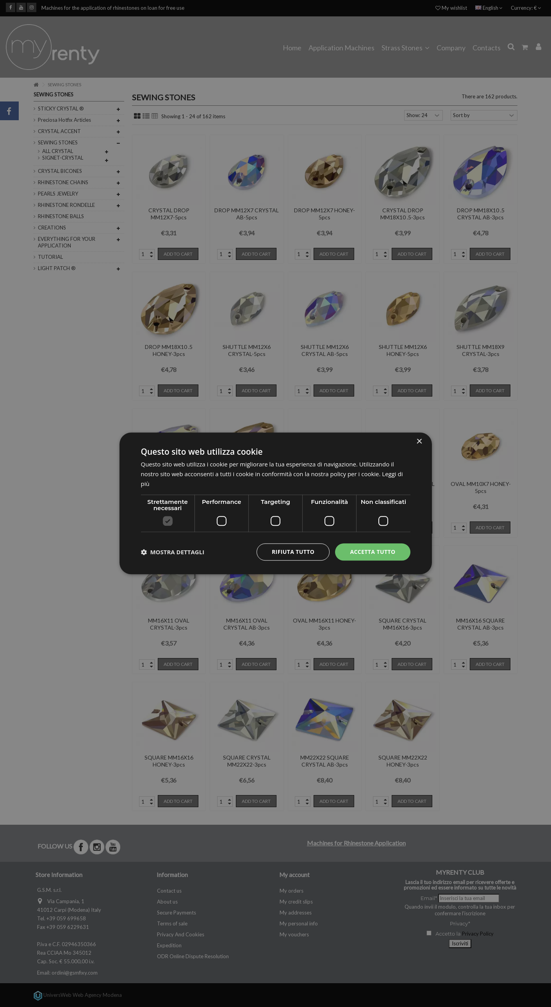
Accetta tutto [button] (372, 551)
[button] (173, 551)
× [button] (419, 442)
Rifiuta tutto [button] (293, 551)
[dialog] (275, 503)
